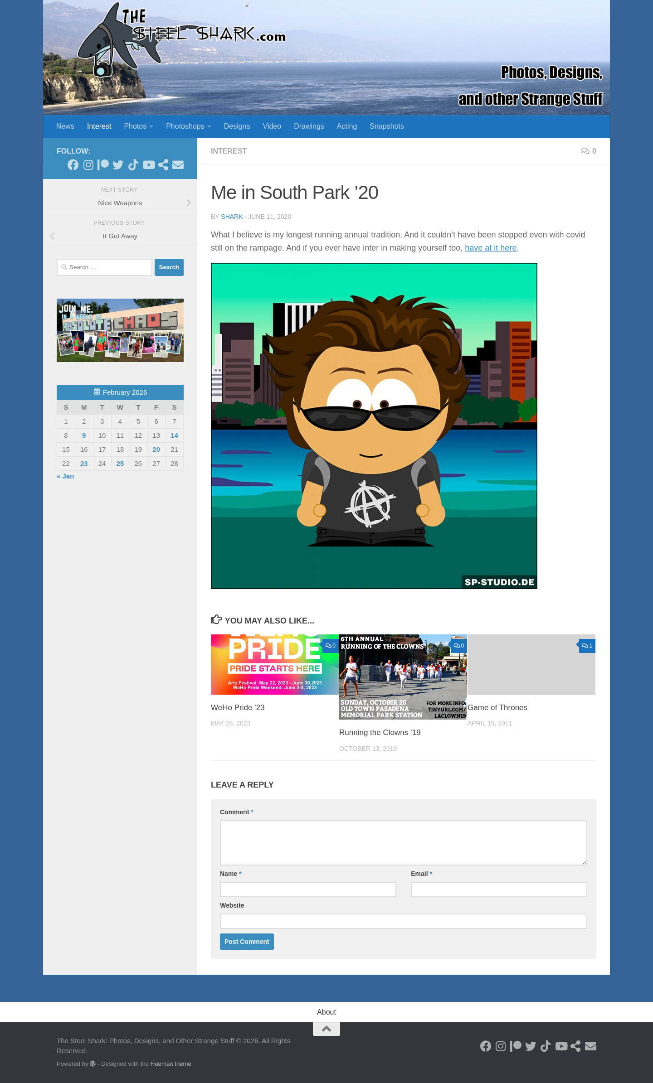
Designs (237, 126)
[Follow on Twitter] (118, 164)
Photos (135, 126)
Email (421, 873)
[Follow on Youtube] (148, 164)
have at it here (491, 247)
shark (232, 216)
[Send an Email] (178, 164)
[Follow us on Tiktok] (133, 164)
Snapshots (387, 126)
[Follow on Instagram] (88, 164)
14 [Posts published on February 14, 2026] (174, 435)
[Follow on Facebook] (73, 164)
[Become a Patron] (103, 164)
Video (272, 126)
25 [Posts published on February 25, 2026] (120, 463)
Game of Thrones (497, 707)
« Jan (65, 476)
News (65, 126)
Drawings (309, 126)
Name (230, 873)
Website (232, 905)
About (326, 1012)
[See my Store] (163, 164)
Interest (99, 126)
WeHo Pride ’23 (238, 707)
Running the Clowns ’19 (380, 732)
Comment (236, 812)
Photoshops (185, 126)
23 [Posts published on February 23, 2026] (84, 463)
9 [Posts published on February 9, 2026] (84, 435)
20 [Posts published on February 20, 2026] (156, 449)
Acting (347, 126)
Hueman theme (171, 1063)
